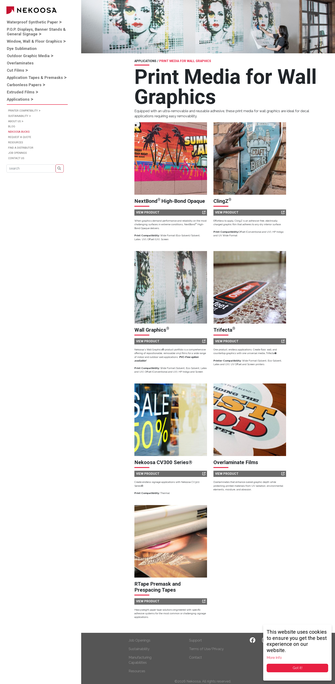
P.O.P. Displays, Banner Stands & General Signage (36, 31)
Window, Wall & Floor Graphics (34, 41)
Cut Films (15, 70)
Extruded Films (20, 92)
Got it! (297, 668)
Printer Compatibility (23, 110)
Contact (195, 657)
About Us (14, 121)
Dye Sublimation (22, 48)
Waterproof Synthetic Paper (32, 22)
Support (195, 640)
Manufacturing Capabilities (140, 660)
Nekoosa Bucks (18, 131)
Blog (11, 126)
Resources (15, 142)
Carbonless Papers (24, 85)
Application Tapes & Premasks (35, 77)
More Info (274, 658)
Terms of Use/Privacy (206, 649)
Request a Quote (19, 137)
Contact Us (16, 158)
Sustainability (18, 116)
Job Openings (17, 152)
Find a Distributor (20, 147)
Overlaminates (20, 63)
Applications (18, 99)
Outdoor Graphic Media (28, 56)
